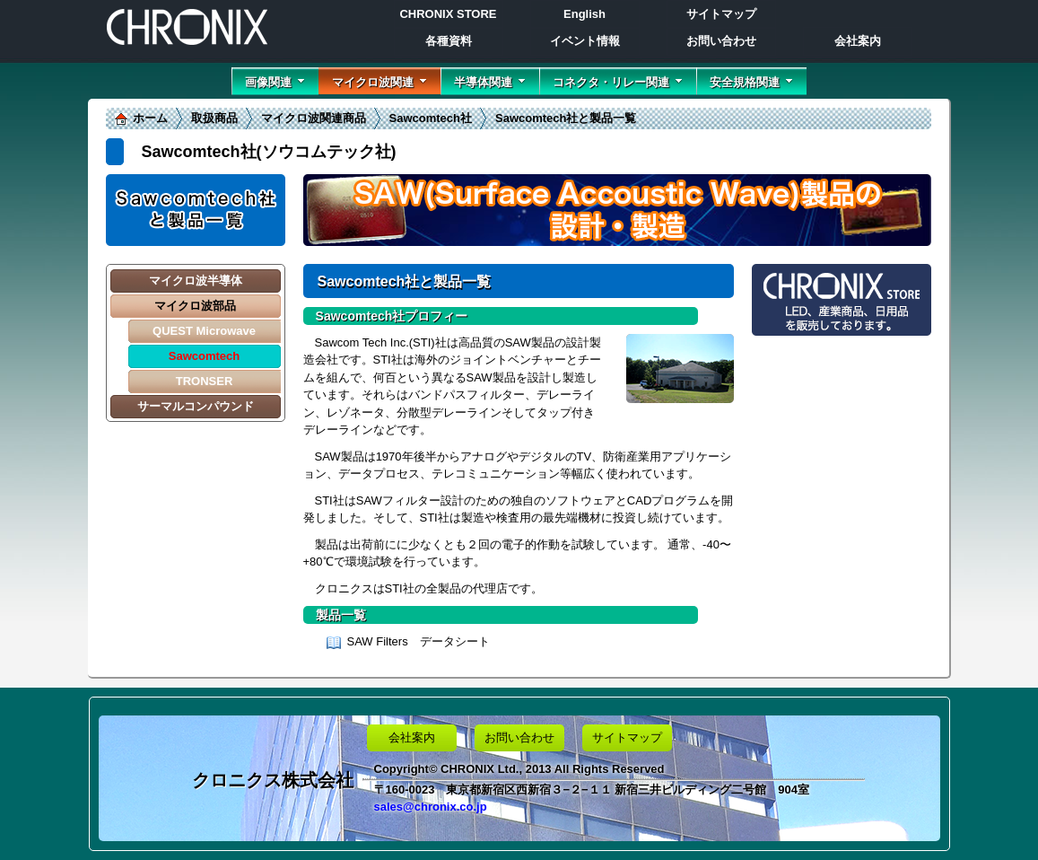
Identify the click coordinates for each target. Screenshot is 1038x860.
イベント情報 (585, 41)
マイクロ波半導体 (195, 280)
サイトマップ (721, 14)
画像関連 (275, 82)
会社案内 (857, 41)
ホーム (150, 118)
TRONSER (204, 381)
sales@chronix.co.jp (430, 806)
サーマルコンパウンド (195, 406)
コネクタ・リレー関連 (618, 82)
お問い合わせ (721, 41)
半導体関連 (490, 82)
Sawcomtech (204, 356)
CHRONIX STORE (447, 14)
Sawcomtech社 (430, 118)
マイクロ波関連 (379, 82)
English (584, 14)
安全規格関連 (751, 82)
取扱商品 (214, 118)
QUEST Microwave (204, 331)
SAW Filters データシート (418, 641)
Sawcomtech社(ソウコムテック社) (269, 152)
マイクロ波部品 (195, 305)
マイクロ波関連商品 (313, 118)
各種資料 (448, 41)
